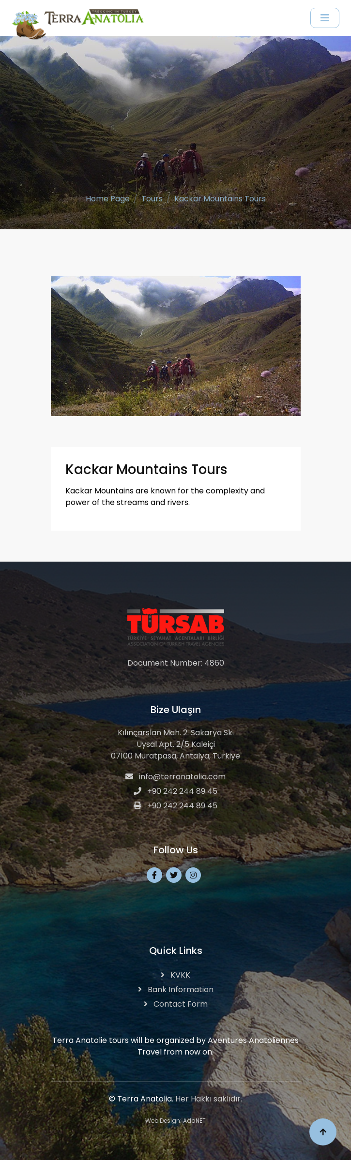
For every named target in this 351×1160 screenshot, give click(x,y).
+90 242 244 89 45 (175, 791)
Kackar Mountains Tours (220, 197)
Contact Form (176, 1004)
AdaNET (194, 1120)
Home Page (108, 197)
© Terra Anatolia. (141, 1098)
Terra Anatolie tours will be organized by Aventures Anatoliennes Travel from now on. (175, 1046)
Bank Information (176, 989)
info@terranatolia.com (175, 776)
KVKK (175, 975)
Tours (152, 197)
